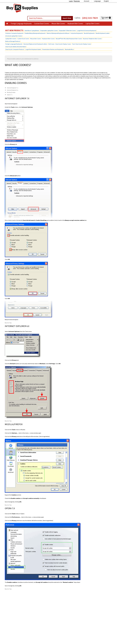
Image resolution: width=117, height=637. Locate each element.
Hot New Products (14, 30)
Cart (106, 18)
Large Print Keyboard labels (33, 49)
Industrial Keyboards (77, 33)
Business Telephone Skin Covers (17, 27)
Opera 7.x (9, 95)
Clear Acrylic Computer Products (14, 49)
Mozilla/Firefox (11, 92)
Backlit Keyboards (89, 33)
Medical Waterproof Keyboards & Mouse (58, 33)
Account (86, 1)
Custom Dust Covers (41, 23)
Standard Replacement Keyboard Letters (35, 44)
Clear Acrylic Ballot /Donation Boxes (15, 46)
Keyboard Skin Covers (75, 23)
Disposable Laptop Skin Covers (49, 30)
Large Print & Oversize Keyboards (86, 30)
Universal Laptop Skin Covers (13, 36)
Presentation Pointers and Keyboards (53, 49)
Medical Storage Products (12, 41)
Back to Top (8, 323)
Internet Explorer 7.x (12, 88)
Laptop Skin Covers (92, 23)
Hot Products (37, 27)
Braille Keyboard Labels (102, 33)
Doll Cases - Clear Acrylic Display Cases (59, 44)
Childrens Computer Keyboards (14, 33)
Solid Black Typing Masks (32, 30)
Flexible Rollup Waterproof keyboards (35, 33)
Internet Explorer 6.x (12, 90)
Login (71, 1)
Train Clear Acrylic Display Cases (81, 44)
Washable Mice (69, 49)
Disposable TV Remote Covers (67, 30)
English (106, 1)
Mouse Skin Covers (58, 23)
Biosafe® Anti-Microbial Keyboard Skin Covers (69, 38)
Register (77, 1)
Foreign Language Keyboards (21, 23)
